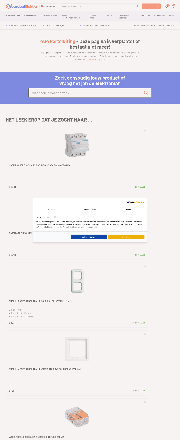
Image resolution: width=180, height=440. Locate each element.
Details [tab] (128, 210)
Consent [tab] (51, 210)
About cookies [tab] (90, 210)
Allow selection (88, 237)
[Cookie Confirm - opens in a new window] (135, 202)
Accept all (126, 237)
